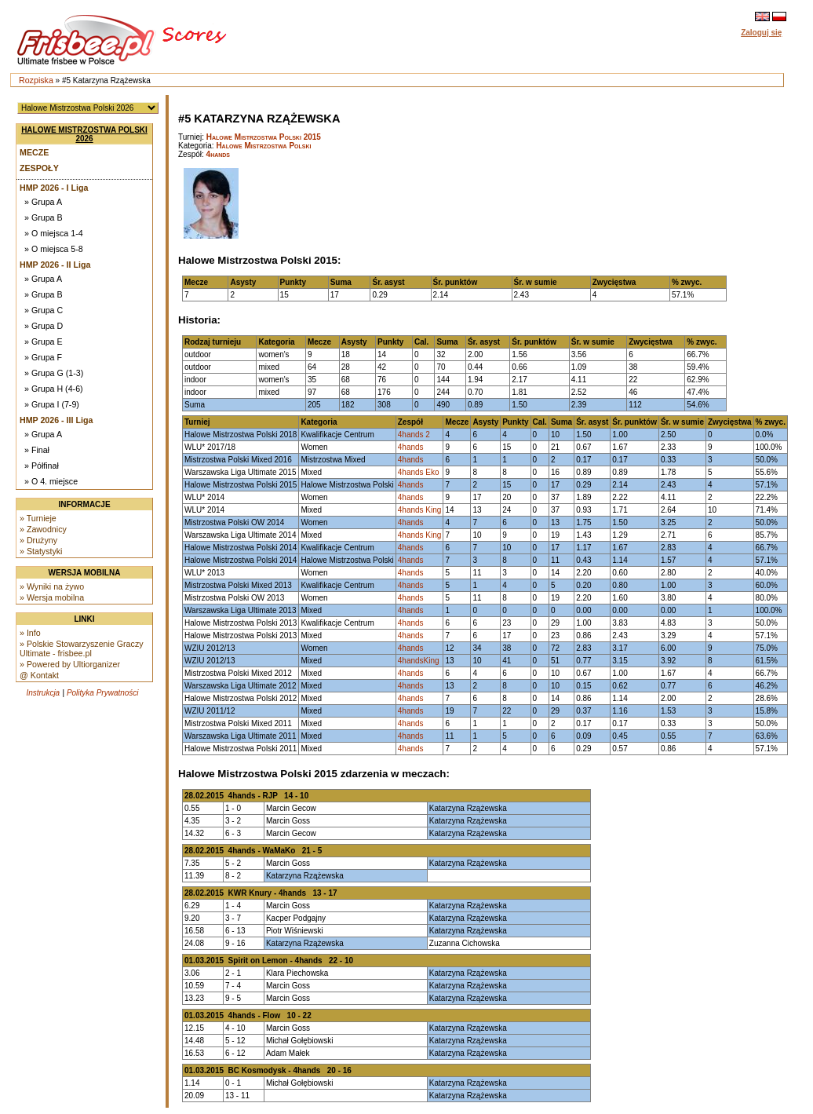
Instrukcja (43, 692)
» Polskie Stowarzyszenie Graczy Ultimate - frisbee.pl (82, 648)
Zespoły (39, 168)
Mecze (34, 152)
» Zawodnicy (43, 529)
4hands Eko (418, 472)
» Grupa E (43, 341)
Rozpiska (36, 80)
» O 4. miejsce (51, 481)
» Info (30, 632)
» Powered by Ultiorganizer (70, 664)
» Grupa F (43, 357)
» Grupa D (43, 326)
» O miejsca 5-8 (53, 249)
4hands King (420, 510)
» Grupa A (43, 201)
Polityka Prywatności (103, 692)
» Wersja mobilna (52, 597)
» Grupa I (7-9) (51, 404)
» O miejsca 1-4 (53, 233)
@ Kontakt (39, 675)
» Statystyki (41, 551)
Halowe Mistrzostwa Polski (263, 145)
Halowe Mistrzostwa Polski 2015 (263, 137)
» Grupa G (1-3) (53, 373)
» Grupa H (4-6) (53, 388)
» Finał (36, 450)
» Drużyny (38, 540)
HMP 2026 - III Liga (56, 420)
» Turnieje (38, 518)
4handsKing (418, 660)
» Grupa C (43, 310)
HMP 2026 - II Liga (55, 264)
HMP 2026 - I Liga (54, 187)
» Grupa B (43, 217)
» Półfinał (41, 465)
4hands (218, 154)
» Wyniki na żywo (52, 586)
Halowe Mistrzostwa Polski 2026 (84, 134)
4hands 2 (414, 434)
